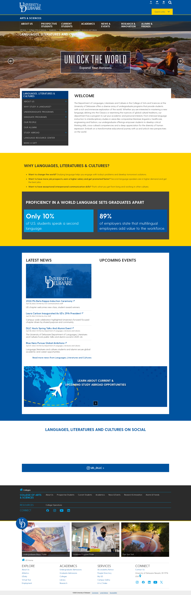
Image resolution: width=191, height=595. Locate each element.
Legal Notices (104, 593)
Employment (27, 583)
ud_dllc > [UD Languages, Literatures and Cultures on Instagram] (95, 467)
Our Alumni (30, 127)
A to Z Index (102, 583)
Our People (30, 122)
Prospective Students (49, 25)
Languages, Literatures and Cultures (85, 30)
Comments (95, 593)
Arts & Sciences (30, 18)
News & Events (105, 25)
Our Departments (64, 30)
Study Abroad (32, 132)
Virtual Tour (26, 580)
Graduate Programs (35, 117)
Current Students (66, 25)
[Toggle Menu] (66, 101)
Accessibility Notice (105, 569)
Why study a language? (37, 106)
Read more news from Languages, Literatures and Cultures (61, 357)
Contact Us (140, 569)
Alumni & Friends (146, 25)
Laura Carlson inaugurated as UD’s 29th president (53, 313)
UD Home (23, 30)
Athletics (25, 573)
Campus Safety (103, 580)
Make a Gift (30, 143)
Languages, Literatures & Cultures (39, 94)
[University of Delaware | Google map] (140, 576)
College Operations (54, 505)
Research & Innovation (128, 25)
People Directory (104, 573)
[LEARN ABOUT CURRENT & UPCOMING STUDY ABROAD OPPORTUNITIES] (95, 386)
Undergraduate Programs (39, 112)
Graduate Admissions (68, 573)
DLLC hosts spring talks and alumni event (48, 328)
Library (62, 580)
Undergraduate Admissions (71, 569)
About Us (27, 23)
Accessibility (113, 593)
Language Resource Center (39, 138)
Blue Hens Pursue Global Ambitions (45, 343)
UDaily (24, 576)
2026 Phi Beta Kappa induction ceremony (49, 300)
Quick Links (160, 12)
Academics (88, 23)
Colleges (63, 576)
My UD (100, 576)
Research (63, 583)
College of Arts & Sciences (37, 30)
